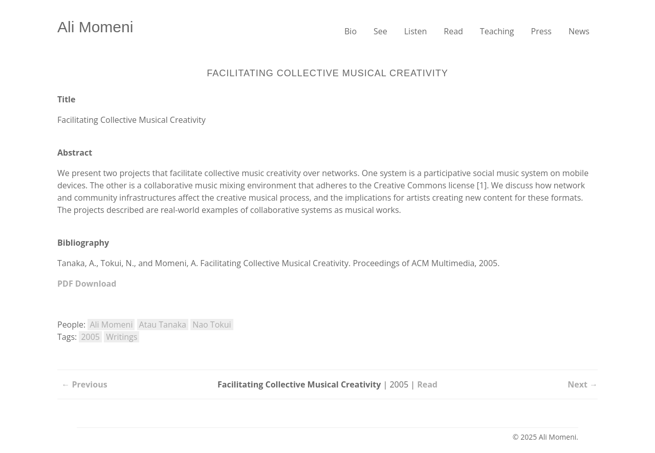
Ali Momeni (95, 26)
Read (453, 31)
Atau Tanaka (162, 324)
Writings (121, 336)
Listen (415, 31)
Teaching (497, 31)
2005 (90, 336)
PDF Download (86, 283)
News (579, 31)
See (380, 31)
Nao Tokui (211, 324)
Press (541, 31)
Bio (350, 31)
